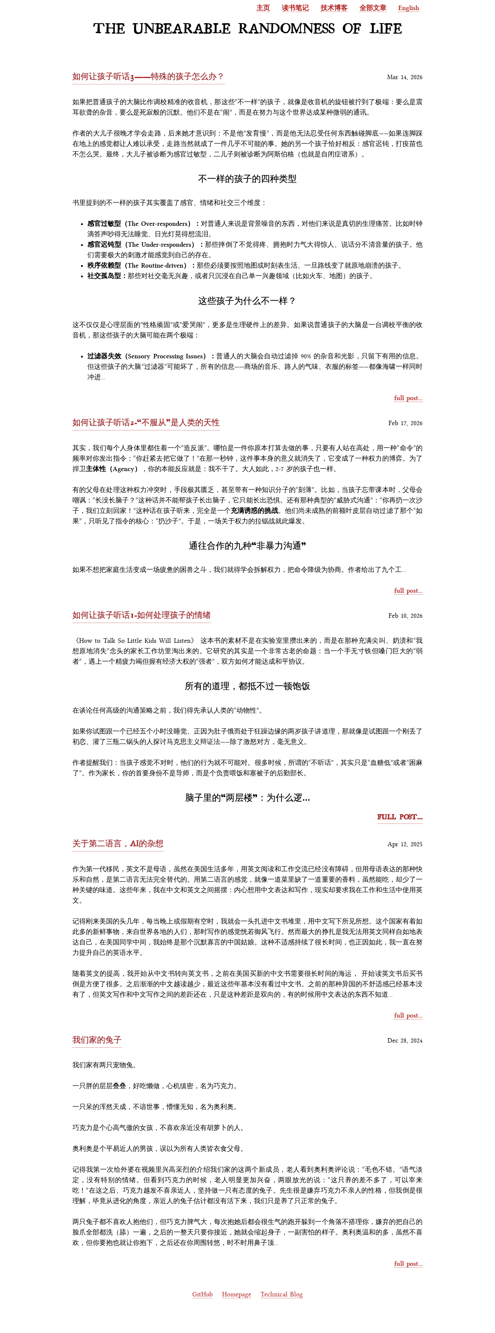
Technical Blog (282, 1294)
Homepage (236, 1294)
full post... (408, 398)
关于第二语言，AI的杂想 (118, 843)
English (408, 8)
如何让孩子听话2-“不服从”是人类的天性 (146, 422)
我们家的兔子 (97, 1039)
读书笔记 (295, 8)
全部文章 (372, 8)
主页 (263, 8)
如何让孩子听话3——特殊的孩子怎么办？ (148, 76)
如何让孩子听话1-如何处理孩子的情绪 (141, 615)
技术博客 (334, 8)
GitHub (202, 1294)
